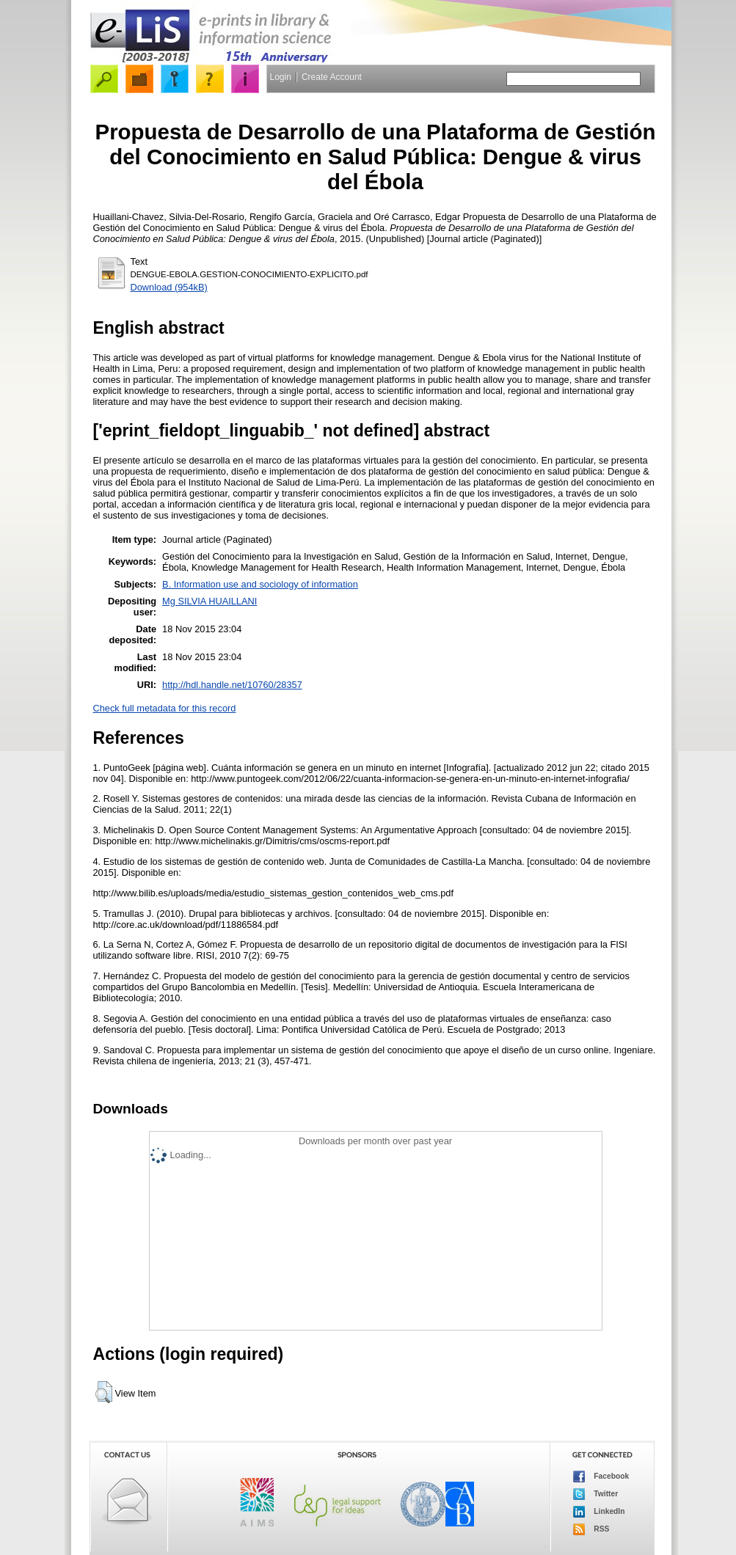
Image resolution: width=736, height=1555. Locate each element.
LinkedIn (599, 1512)
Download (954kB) (169, 287)
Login (280, 77)
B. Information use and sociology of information (260, 584)
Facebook (601, 1476)
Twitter (596, 1494)
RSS (591, 1529)
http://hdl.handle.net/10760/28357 (232, 684)
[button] (103, 1392)
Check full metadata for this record (164, 708)
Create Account (332, 77)
